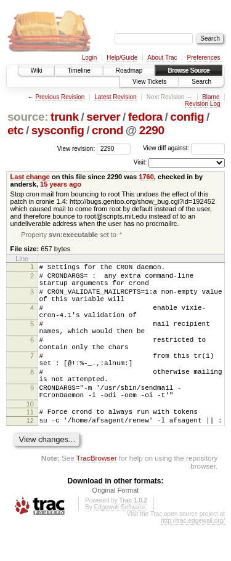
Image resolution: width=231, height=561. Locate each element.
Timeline (78, 70)
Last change (30, 176)
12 (30, 455)
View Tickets (149, 81)
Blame (210, 97)
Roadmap (129, 70)
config (187, 116)
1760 (146, 176)
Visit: (140, 162)
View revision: (76, 148)
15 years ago (60, 184)
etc (15, 130)
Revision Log (203, 103)
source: (27, 116)
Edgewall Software (119, 543)
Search (201, 81)
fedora (145, 116)
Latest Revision (115, 97)
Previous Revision (59, 97)
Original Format (115, 526)
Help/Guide (122, 57)
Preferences (204, 57)
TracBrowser (96, 494)
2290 (151, 130)
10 (30, 436)
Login (89, 57)
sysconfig (57, 130)
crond (107, 130)
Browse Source (188, 70)
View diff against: (184, 148)
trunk (65, 116)
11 (30, 444)
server (103, 116)
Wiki (37, 70)
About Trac (162, 57)
